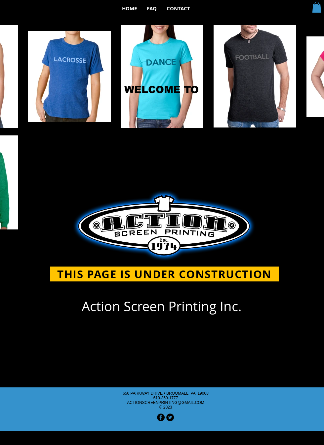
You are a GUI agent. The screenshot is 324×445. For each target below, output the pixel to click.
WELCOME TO (161, 89)
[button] (316, 7)
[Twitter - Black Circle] (170, 417)
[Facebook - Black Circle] (161, 417)
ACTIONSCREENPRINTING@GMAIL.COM (165, 402)
